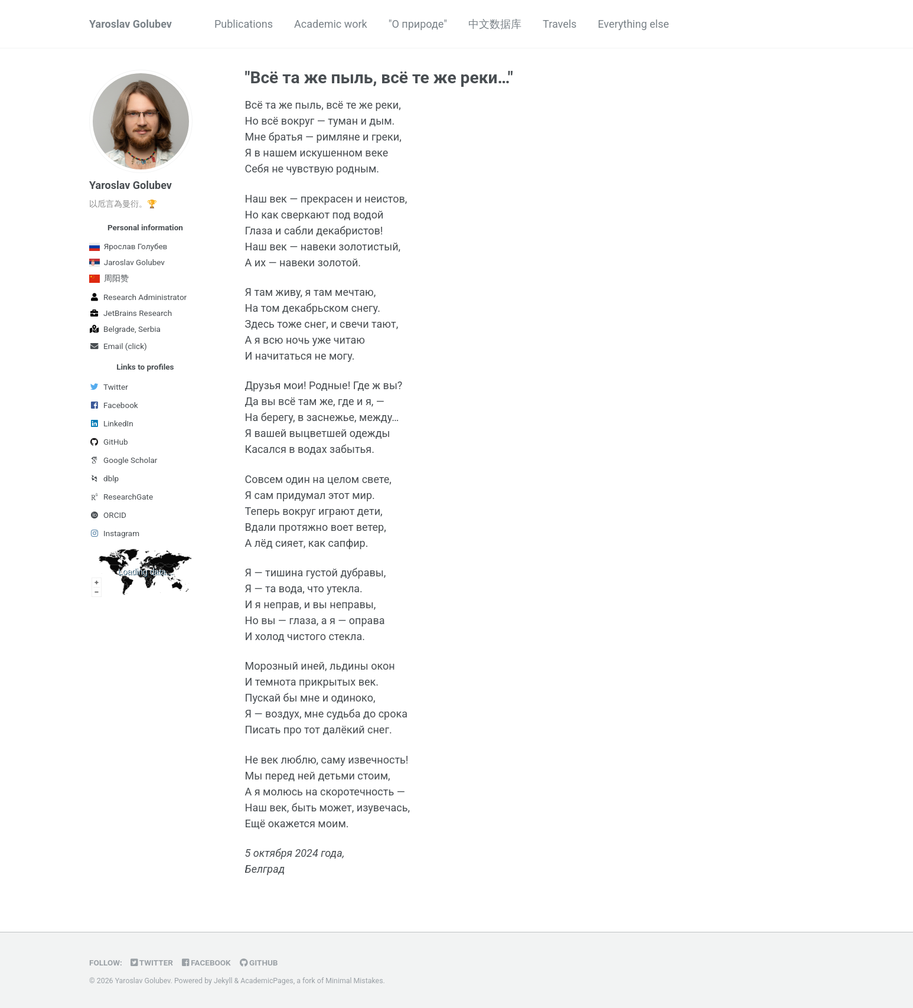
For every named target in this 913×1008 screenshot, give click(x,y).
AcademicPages (266, 981)
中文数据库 (494, 24)
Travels (559, 24)
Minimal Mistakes (354, 981)
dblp (104, 478)
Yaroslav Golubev (130, 24)
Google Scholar (123, 460)
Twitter (108, 387)
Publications (243, 24)
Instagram (114, 533)
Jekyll (223, 981)
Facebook (113, 405)
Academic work (330, 24)
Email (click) (118, 346)
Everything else (633, 24)
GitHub (108, 441)
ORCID (107, 515)
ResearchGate (121, 496)
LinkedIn (111, 423)
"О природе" (418, 24)
